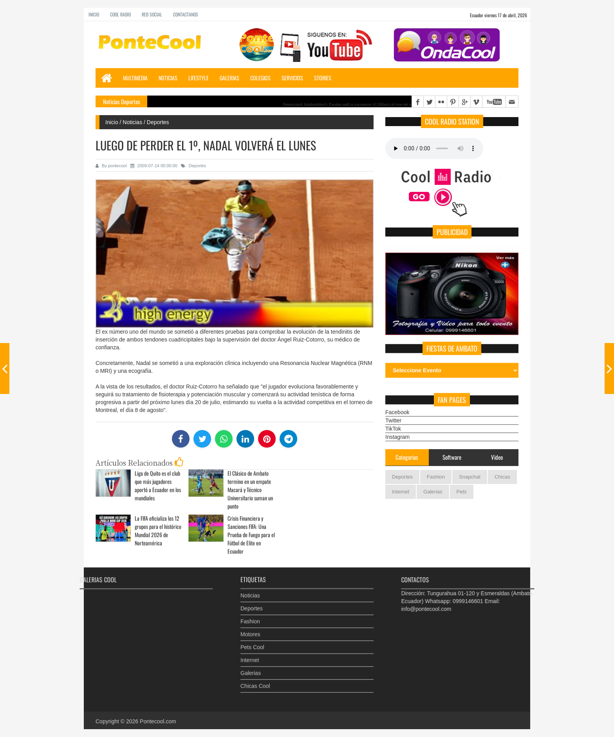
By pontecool (111, 165)
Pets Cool (252, 640)
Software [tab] (451, 457)
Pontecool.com (158, 721)
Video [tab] (497, 457)
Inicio (93, 14)
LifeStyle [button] (198, 78)
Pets (462, 492)
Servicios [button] (292, 78)
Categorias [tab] (406, 457)
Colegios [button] (260, 78)
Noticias (250, 588)
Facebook (397, 405)
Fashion (436, 477)
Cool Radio (120, 14)
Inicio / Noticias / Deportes (137, 122)
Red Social (152, 14)
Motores (250, 627)
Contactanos (185, 14)
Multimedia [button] (135, 78)
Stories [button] (322, 78)
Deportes (193, 165)
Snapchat (469, 477)
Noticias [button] (168, 78)
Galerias (432, 492)
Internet (400, 492)
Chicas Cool (255, 679)
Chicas (502, 477)
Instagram (397, 429)
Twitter (393, 413)
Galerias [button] (229, 78)
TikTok (393, 421)
